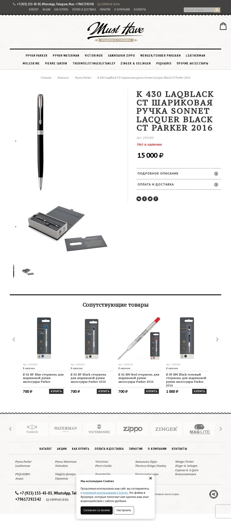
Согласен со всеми (96, 510)
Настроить (124, 510)
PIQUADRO (164, 63)
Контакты (140, 9)
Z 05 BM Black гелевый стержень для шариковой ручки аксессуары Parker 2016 (186, 380)
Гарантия (105, 9)
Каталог (34, 9)
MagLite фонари (65, 474)
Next (216, 339)
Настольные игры (146, 474)
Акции (46, 9)
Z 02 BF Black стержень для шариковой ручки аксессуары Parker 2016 (88, 378)
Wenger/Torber (184, 461)
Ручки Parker (37, 55)
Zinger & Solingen (136, 63)
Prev (14, 339)
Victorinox (94, 55)
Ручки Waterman (66, 55)
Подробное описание (178, 173)
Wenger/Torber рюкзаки (160, 55)
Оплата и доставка (84, 9)
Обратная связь (109, 4)
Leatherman (195, 55)
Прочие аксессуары (192, 63)
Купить (56, 391)
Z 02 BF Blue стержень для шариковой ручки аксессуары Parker (43, 378)
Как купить (61, 9)
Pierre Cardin (56, 63)
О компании (122, 9)
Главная (46, 77)
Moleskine (31, 63)
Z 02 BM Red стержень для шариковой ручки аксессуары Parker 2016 (138, 378)
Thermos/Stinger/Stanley (94, 63)
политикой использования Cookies (105, 492)
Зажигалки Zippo (121, 55)
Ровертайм (102, 474)
